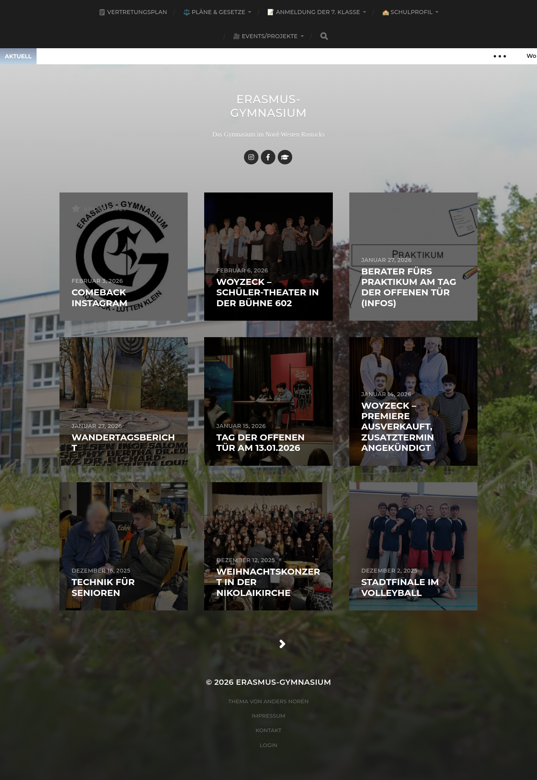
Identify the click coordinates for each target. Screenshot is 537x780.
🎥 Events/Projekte (265, 36)
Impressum (268, 715)
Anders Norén (286, 701)
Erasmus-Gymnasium (268, 106)
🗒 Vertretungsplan (132, 12)
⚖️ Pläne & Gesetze (214, 12)
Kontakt (269, 730)
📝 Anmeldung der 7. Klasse (313, 12)
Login (268, 745)
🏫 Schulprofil (407, 12)
